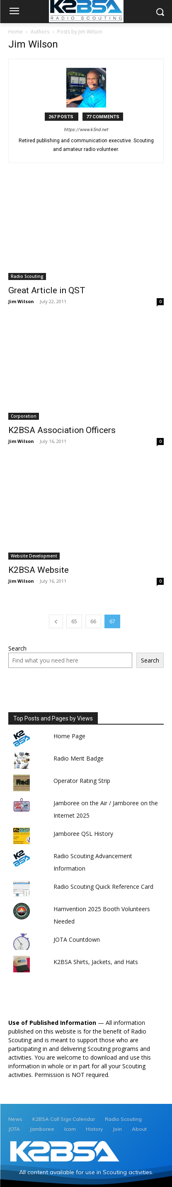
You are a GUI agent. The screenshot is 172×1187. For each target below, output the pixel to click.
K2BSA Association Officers (62, 430)
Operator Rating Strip (81, 781)
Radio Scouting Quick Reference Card (103, 886)
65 (74, 621)
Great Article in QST (46, 290)
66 (93, 621)
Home (15, 31)
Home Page (69, 736)
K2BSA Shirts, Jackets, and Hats (95, 962)
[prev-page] (56, 621)
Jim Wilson (21, 301)
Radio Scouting (27, 276)
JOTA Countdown (76, 939)
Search (17, 648)
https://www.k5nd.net (86, 129)
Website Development (34, 556)
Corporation (23, 416)
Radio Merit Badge (78, 758)
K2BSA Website (38, 570)
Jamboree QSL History (83, 834)
